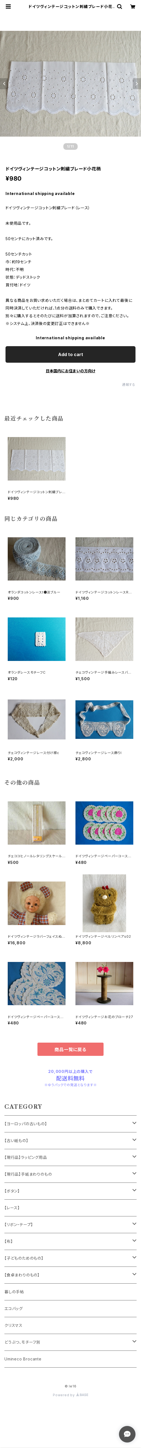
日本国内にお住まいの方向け (70, 370)
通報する (128, 385)
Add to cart (70, 354)
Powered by (70, 1395)
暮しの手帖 (14, 1291)
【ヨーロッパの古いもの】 (25, 1123)
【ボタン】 (12, 1191)
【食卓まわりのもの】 (22, 1275)
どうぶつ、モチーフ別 (22, 1342)
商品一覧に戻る (70, 1049)
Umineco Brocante (23, 1359)
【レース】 (12, 1207)
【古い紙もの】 (16, 1140)
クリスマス (13, 1325)
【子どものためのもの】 (24, 1258)
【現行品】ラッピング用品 (25, 1157)
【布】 (8, 1241)
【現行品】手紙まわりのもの (28, 1174)
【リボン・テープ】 (18, 1224)
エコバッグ (13, 1308)
